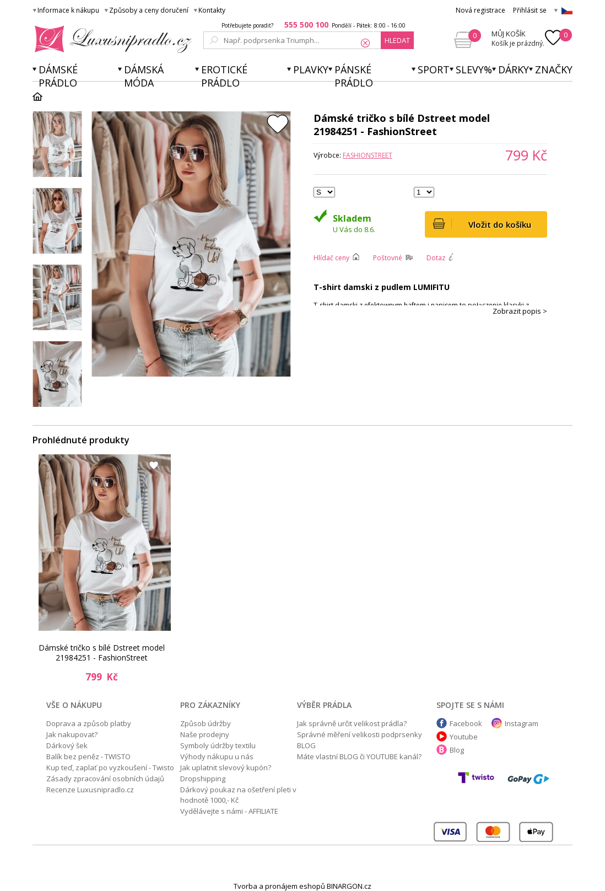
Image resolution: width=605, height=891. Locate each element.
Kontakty (211, 10)
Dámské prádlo (58, 76)
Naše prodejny (204, 734)
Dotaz (435, 257)
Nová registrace (480, 10)
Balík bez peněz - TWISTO (88, 756)
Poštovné (387, 257)
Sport (434, 69)
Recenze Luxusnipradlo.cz (90, 790)
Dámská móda (144, 76)
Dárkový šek (67, 745)
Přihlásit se (530, 10)
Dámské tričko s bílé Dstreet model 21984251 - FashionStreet (102, 652)
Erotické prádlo (224, 76)
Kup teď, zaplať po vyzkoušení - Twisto (110, 767)
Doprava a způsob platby (88, 723)
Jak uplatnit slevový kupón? (225, 767)
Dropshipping (202, 778)
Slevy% (474, 69)
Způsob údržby (205, 723)
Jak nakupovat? (72, 734)
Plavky (310, 69)
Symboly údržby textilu (218, 745)
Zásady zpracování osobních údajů (105, 778)
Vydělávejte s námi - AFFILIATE (229, 811)
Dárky (513, 69)
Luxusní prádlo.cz (110, 39)
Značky (553, 69)
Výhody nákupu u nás (216, 756)
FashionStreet (367, 155)
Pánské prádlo (353, 76)
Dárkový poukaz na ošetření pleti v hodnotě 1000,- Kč (238, 795)
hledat (397, 40)
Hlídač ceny (331, 257)
